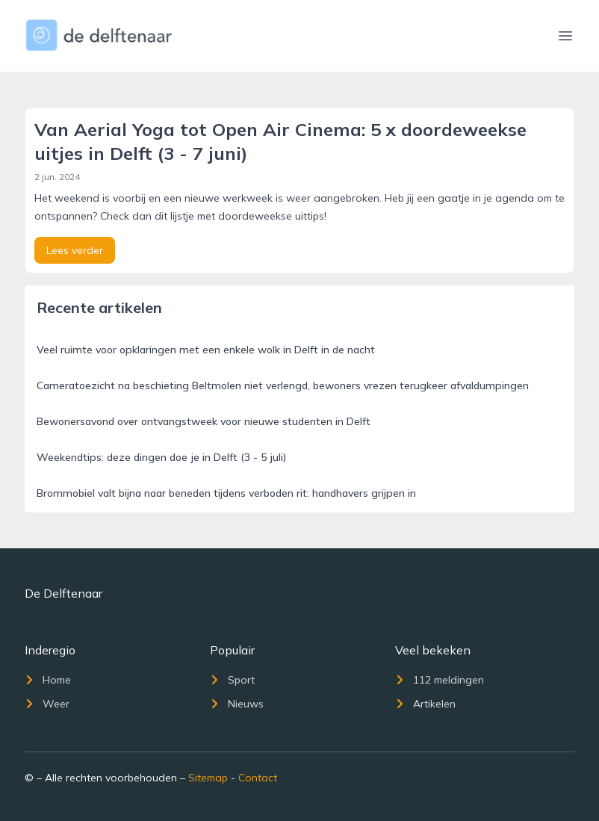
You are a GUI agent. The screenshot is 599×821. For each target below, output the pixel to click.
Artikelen (425, 703)
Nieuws (237, 703)
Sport (232, 680)
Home (48, 680)
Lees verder (74, 250)
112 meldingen (439, 680)
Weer (47, 703)
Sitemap (208, 777)
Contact (257, 777)
